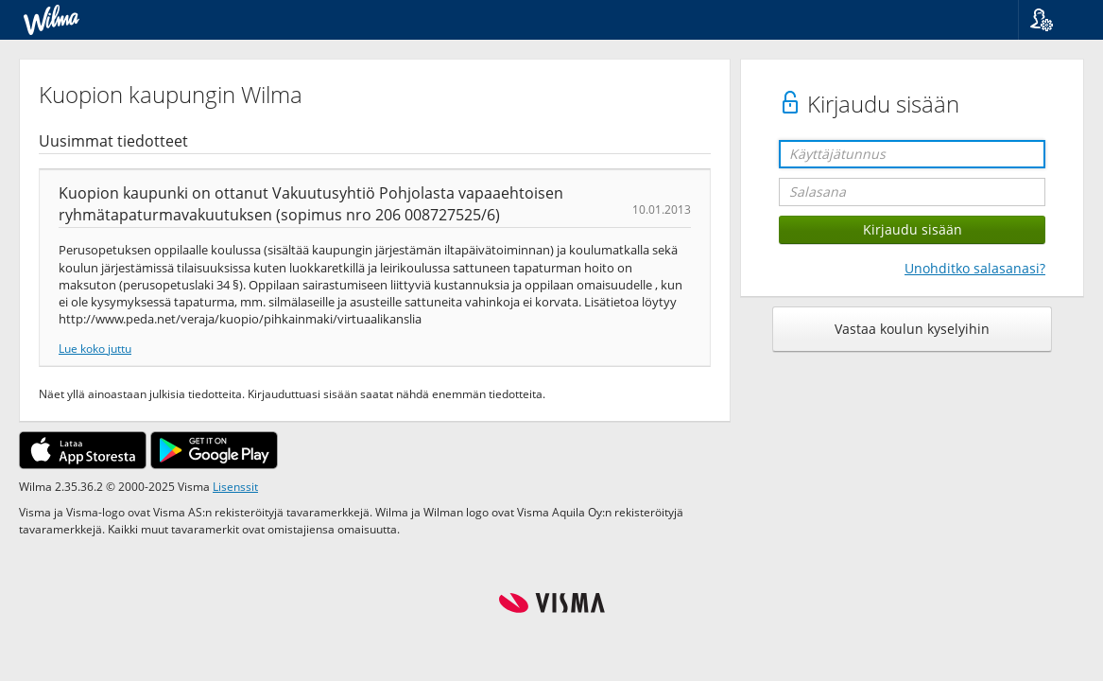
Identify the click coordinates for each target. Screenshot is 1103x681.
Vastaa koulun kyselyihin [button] (912, 329)
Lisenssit (235, 486)
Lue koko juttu (95, 348)
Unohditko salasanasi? (975, 268)
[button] (1053, 20)
